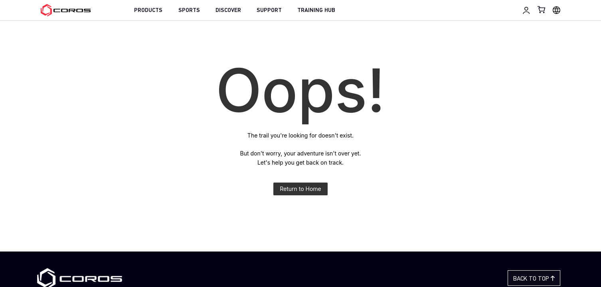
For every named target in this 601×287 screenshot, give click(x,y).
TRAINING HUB (316, 11)
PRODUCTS (148, 11)
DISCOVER (228, 11)
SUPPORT (269, 11)
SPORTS (189, 11)
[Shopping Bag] (542, 9)
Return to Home (300, 188)
